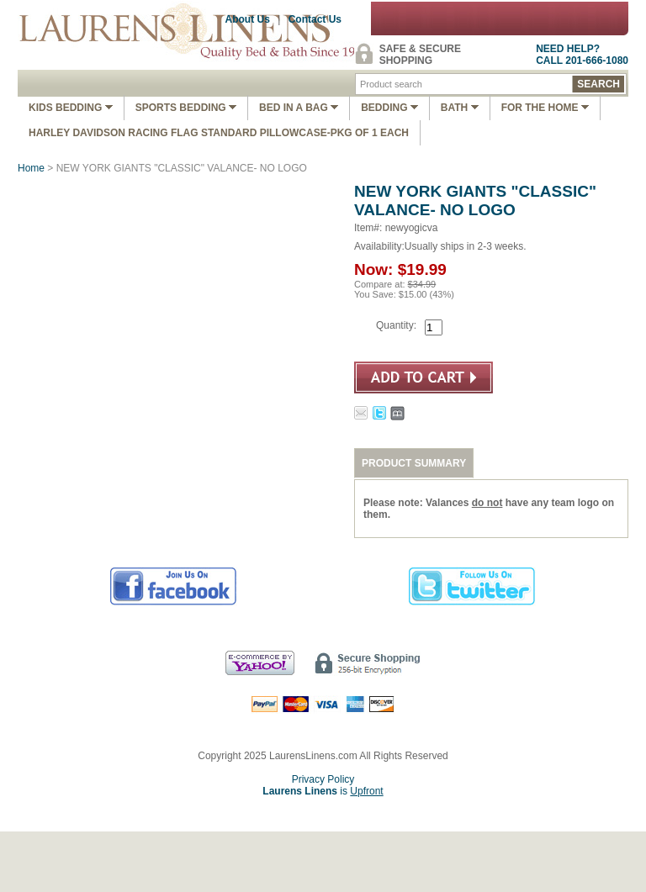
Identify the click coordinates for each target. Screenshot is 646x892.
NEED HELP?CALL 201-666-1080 (582, 54)
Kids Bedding (71, 107)
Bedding (389, 107)
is (322, 791)
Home (31, 168)
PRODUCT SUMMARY (414, 463)
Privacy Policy (323, 779)
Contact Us (315, 19)
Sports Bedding (185, 107)
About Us (247, 19)
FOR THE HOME (545, 107)
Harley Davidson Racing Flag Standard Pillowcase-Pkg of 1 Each (219, 133)
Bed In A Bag (298, 107)
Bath (460, 107)
